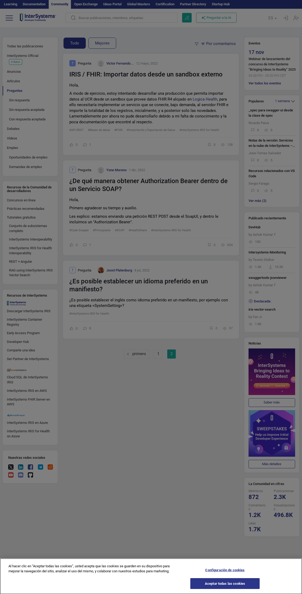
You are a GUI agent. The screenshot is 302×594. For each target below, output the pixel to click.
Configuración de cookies (225, 574)
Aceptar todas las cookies (225, 588)
